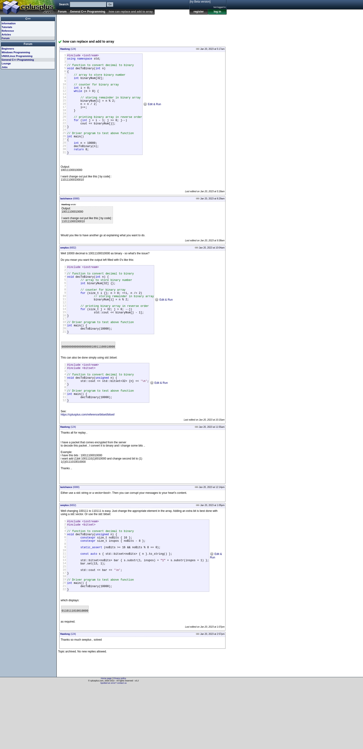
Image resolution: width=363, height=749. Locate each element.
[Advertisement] (142, 25)
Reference (8, 30)
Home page (106, 741)
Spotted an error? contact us (113, 745)
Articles (6, 34)
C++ (28, 18)
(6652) (68, 269)
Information (9, 23)
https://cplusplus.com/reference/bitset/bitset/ (88, 460)
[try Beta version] (200, 1)
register (199, 11)
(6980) (69, 220)
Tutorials (7, 27)
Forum (62, 11)
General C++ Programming (87, 11)
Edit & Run (152, 114)
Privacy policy (119, 741)
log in (217, 11)
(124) (68, 49)
